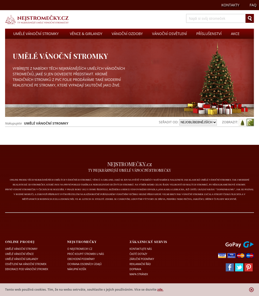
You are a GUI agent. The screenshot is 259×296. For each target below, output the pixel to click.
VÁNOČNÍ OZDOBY (127, 33)
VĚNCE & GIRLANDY (86, 33)
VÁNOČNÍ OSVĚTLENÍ (169, 33)
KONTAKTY (230, 5)
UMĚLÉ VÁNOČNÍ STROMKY (36, 33)
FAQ (253, 5)
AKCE (235, 33)
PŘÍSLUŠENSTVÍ (209, 33)
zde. (160, 289)
